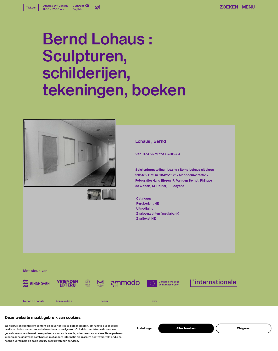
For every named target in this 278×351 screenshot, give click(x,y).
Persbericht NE (147, 203)
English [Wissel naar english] (77, 9)
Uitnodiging (144, 209)
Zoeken (229, 7)
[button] (69, 153)
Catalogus (144, 198)
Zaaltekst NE (146, 219)
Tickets (31, 7)
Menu (248, 7)
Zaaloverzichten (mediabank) (157, 214)
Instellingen (145, 328)
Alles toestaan (186, 328)
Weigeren (243, 328)
